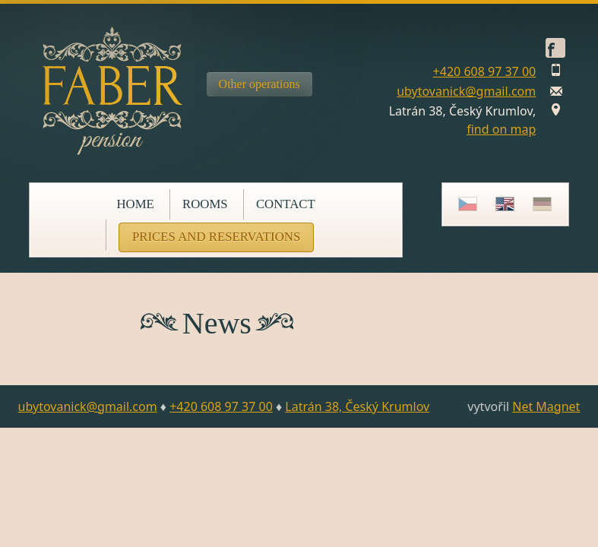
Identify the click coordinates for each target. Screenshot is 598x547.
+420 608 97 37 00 (484, 71)
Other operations (259, 83)
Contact (285, 204)
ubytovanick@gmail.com (466, 91)
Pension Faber (112, 91)
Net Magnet (546, 406)
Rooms (205, 204)
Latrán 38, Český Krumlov (357, 406)
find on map (501, 129)
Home (134, 204)
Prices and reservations (216, 236)
